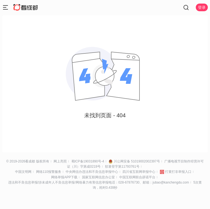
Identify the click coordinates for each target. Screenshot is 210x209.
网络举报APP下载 (64, 177)
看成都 (30, 161)
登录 (202, 7)
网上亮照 (60, 161)
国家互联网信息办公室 (98, 177)
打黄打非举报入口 (178, 172)
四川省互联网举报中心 (138, 172)
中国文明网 (23, 172)
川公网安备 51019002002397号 (137, 161)
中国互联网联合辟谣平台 (137, 177)
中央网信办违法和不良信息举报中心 (92, 172)
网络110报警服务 (48, 172)
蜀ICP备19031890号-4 (87, 161)
